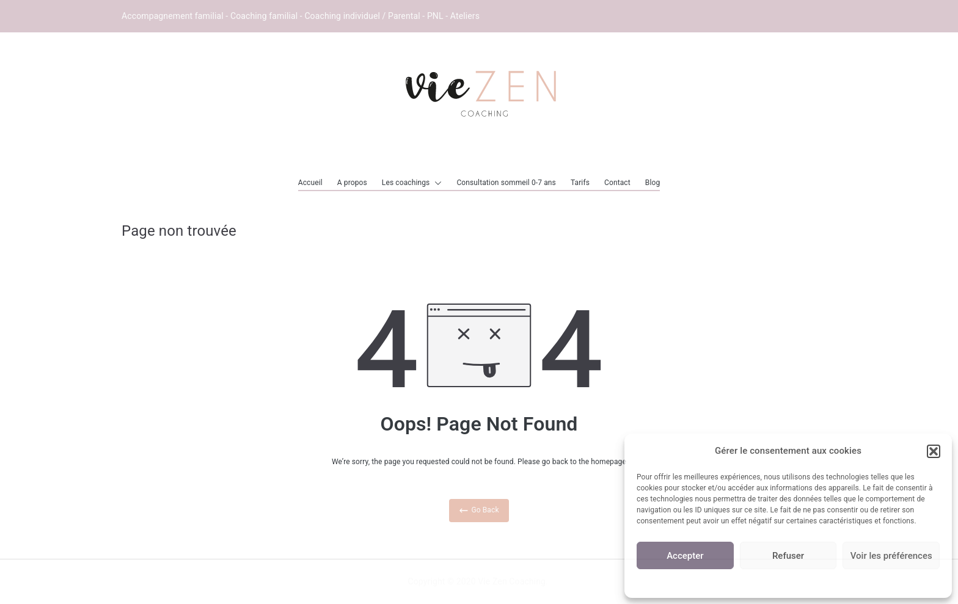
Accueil (310, 182)
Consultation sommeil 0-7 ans (506, 182)
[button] (933, 451)
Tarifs (580, 182)
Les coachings (412, 183)
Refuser (788, 555)
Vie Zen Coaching (512, 581)
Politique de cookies (788, 581)
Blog (652, 182)
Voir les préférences (891, 555)
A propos (352, 182)
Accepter (685, 555)
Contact (617, 182)
